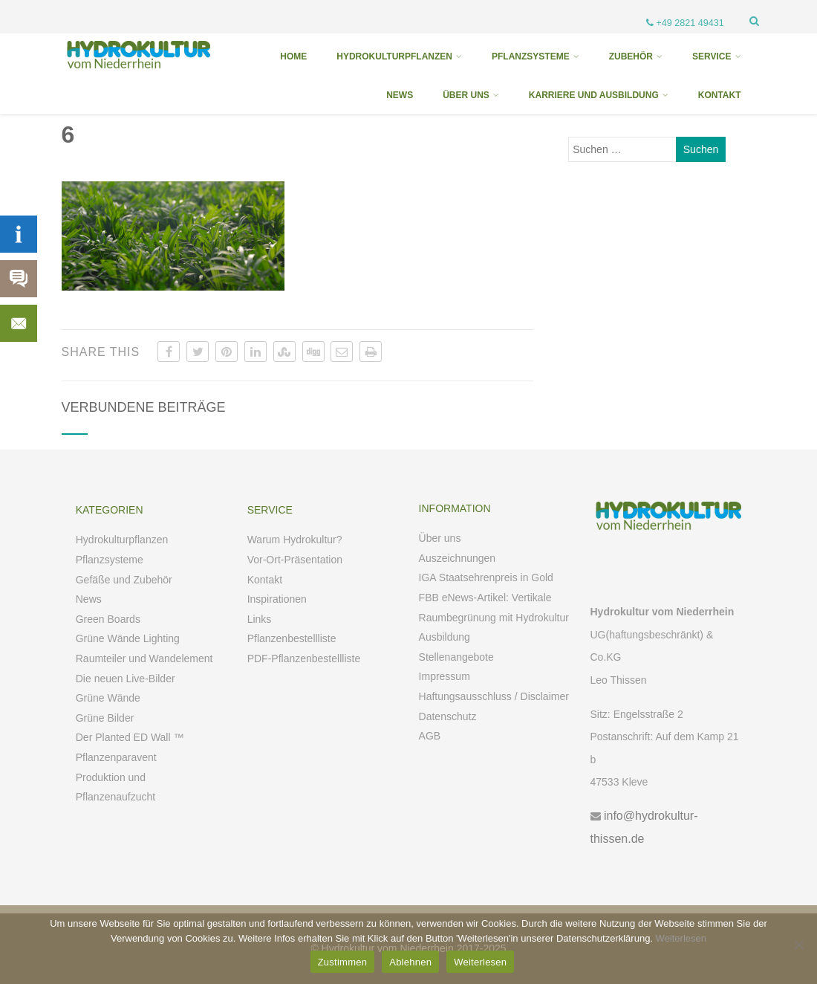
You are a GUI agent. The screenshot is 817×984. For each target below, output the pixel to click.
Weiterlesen (681, 938)
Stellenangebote (456, 657)
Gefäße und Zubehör (124, 580)
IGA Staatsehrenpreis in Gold (486, 577)
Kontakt (264, 580)
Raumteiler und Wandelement (144, 658)
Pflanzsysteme (109, 560)
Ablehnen (410, 962)
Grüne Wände (108, 698)
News (89, 599)
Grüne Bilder (105, 718)
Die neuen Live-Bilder (125, 678)
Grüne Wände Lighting (128, 638)
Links (259, 619)
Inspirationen (277, 599)
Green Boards (108, 619)
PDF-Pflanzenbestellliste (304, 658)
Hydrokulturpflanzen (122, 540)
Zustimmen (343, 962)
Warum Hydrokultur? (294, 540)
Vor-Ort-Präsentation (294, 560)
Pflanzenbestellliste (291, 638)
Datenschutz (448, 716)
